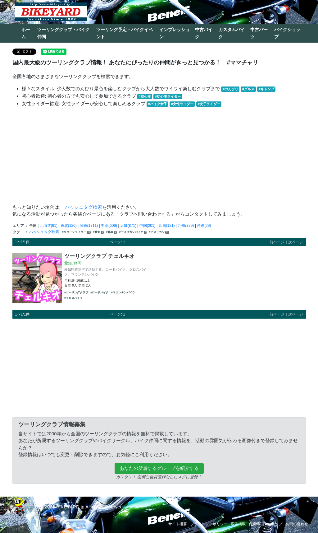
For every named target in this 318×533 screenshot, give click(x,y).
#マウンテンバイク (123, 292)
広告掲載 (238, 524)
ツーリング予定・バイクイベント (124, 33)
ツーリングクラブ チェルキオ (99, 256)
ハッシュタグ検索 (83, 207)
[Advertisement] (159, 155)
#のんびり (230, 89)
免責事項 (256, 524)
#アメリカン (159, 232)
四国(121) (167, 225)
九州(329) (186, 225)
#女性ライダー (182, 104)
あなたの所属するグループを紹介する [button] (159, 468)
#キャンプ (266, 89)
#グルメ (248, 89)
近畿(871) (128, 225)
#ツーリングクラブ (76, 292)
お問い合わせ (297, 524)
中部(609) (109, 225)
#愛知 (98, 232)
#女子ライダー (209, 104)
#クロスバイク (73, 298)
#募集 (111, 232)
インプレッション (174, 33)
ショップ (274, 524)
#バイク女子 (157, 104)
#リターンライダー (76, 232)
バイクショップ (287, 33)
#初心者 (145, 96)
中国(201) (147, 225)
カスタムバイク (232, 33)
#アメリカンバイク (133, 232)
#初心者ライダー (168, 96)
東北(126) (69, 225)
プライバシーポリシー (209, 524)
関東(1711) (89, 225)
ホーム (25, 33)
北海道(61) (48, 225)
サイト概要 (177, 524)
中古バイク (203, 33)
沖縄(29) (204, 225)
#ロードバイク (99, 292)
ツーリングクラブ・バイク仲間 (63, 33)
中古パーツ (259, 33)
